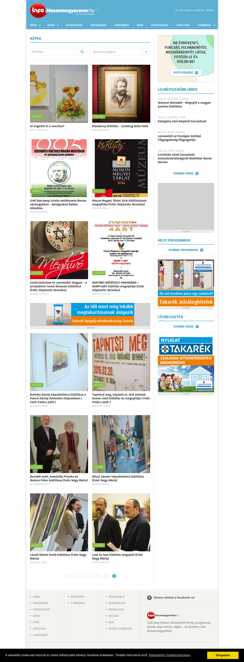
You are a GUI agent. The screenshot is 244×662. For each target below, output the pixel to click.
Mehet (82, 51)
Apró (140, 25)
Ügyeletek (183, 25)
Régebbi (114, 576)
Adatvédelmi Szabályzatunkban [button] (169, 655)
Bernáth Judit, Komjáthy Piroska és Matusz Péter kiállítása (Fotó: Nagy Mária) (59, 478)
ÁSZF (111, 622)
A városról (78, 603)
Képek (51, 25)
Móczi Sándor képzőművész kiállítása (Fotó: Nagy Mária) (118, 478)
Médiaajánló (117, 597)
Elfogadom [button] (223, 655)
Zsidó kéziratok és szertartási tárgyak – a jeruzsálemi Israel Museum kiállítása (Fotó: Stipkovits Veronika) (58, 286)
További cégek (183, 326)
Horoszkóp (40, 635)
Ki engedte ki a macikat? (47, 126)
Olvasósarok (159, 25)
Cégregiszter (74, 25)
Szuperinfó (121, 25)
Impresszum (116, 610)
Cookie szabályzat (120, 629)
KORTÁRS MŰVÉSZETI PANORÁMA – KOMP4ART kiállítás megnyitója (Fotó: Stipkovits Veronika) (118, 286)
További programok (183, 250)
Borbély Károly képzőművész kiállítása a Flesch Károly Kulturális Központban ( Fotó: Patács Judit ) (58, 398)
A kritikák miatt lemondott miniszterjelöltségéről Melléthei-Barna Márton (185, 159)
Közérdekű (77, 597)
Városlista (97, 10)
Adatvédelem (117, 603)
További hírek (183, 173)
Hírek (33, 25)
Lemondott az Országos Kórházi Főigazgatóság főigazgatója (179, 138)
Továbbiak (204, 25)
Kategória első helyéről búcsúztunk (182, 121)
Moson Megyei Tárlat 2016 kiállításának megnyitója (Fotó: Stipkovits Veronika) (119, 202)
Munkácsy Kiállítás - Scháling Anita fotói (120, 126)
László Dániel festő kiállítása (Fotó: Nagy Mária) (58, 557)
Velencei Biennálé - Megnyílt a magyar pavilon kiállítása (184, 105)
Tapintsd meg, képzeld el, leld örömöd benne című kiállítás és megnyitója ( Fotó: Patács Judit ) (121, 398)
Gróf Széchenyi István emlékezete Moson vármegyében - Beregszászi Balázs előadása (58, 204)
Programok (99, 25)
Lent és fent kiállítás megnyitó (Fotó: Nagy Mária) (117, 557)
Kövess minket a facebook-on (174, 597)
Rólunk (113, 616)
